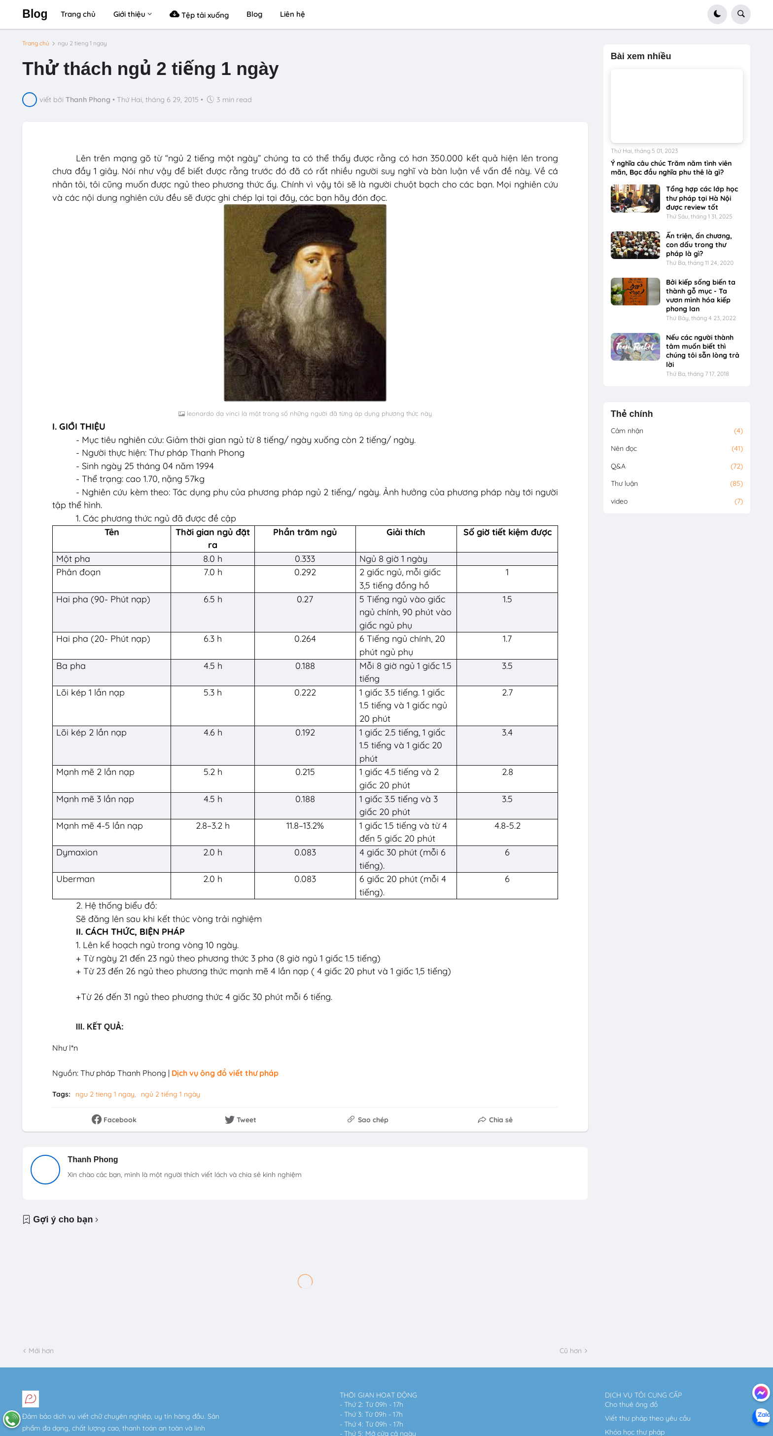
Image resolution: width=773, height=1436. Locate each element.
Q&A (677, 467)
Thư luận (677, 484)
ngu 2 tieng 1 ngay (82, 43)
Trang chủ (35, 43)
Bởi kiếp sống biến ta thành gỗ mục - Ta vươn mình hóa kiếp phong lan (701, 296)
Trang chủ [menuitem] (78, 14)
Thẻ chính (632, 414)
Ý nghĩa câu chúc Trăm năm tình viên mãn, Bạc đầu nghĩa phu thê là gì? (671, 168)
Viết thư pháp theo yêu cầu (648, 1418)
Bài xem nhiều (641, 56)
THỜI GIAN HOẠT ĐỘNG (378, 1395)
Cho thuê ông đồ (631, 1404)
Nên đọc (677, 449)
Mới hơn (41, 1350)
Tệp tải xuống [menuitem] (199, 14)
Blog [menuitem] (254, 14)
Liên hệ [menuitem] (292, 14)
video (677, 502)
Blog (34, 13)
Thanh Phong (93, 1159)
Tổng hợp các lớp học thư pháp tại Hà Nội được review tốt (702, 197)
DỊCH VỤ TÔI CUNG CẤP (643, 1395)
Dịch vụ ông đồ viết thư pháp (225, 1073)
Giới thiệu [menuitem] (129, 14)
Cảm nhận (677, 431)
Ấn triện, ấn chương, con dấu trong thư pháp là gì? (699, 244)
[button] (717, 14)
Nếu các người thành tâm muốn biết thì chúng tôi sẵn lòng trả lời (702, 351)
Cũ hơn (571, 1350)
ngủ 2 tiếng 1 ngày (170, 1094)
